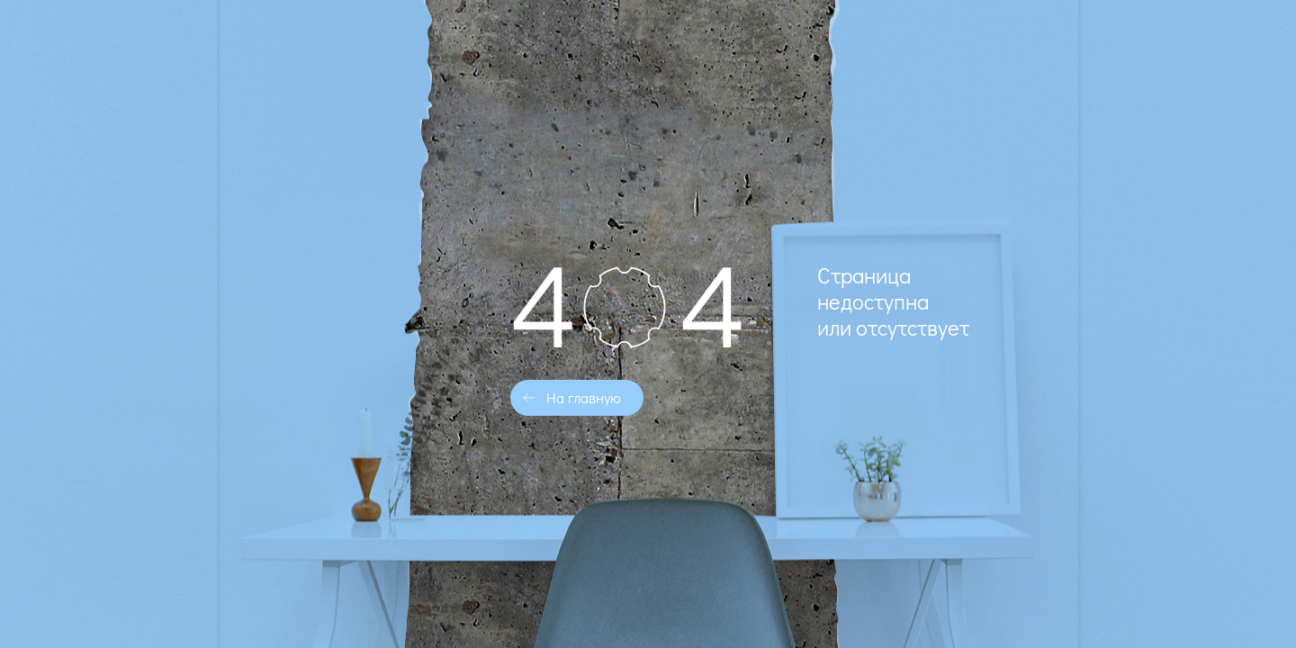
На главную (583, 397)
